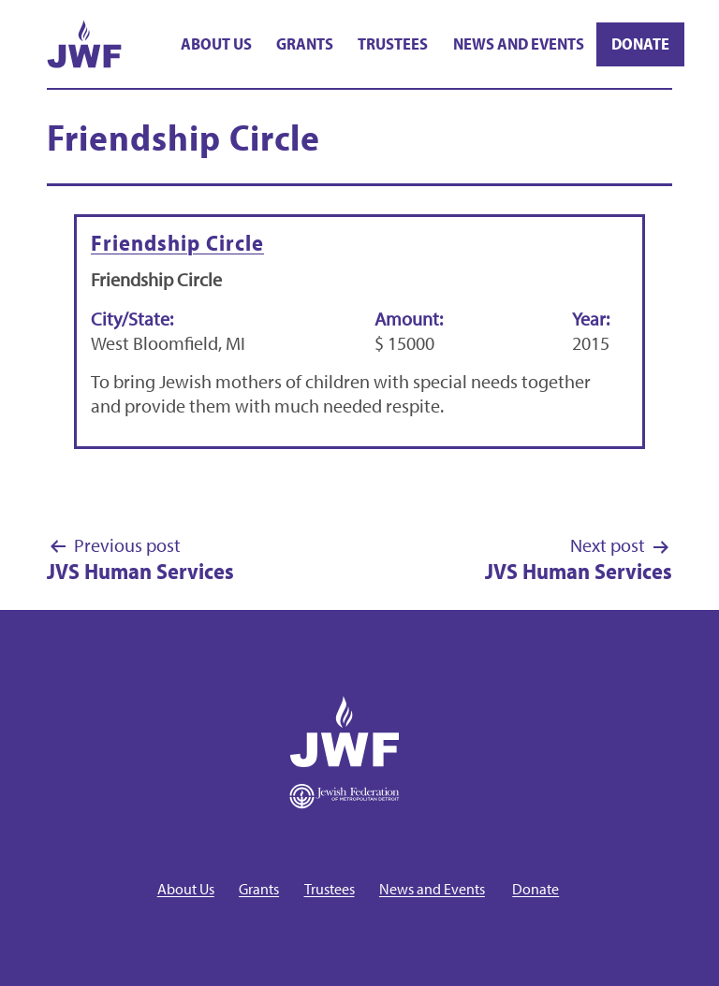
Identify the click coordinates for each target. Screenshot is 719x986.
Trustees (393, 43)
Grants (304, 43)
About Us (216, 43)
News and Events (518, 43)
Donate (640, 43)
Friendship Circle (177, 242)
